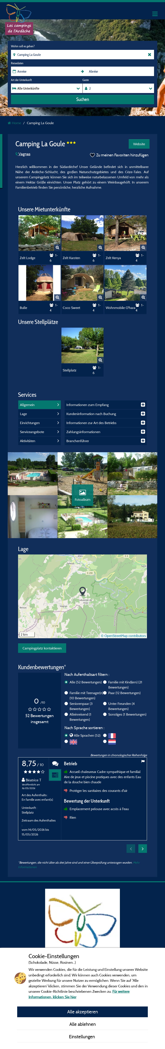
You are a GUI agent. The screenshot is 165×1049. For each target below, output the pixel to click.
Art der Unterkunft (21, 80)
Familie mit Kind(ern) (125, 684)
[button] (82, 591)
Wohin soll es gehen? (23, 46)
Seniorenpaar (81, 706)
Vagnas (22, 153)
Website (139, 144)
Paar (124, 693)
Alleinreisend (80, 717)
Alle (86, 682)
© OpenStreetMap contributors (123, 636)
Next (142, 848)
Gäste (85, 80)
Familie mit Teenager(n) (86, 695)
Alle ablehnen (82, 1024)
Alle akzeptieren (82, 1011)
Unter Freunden (121, 706)
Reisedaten (17, 63)
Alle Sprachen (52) (87, 735)
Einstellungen (82, 1036)
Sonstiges (127, 714)
